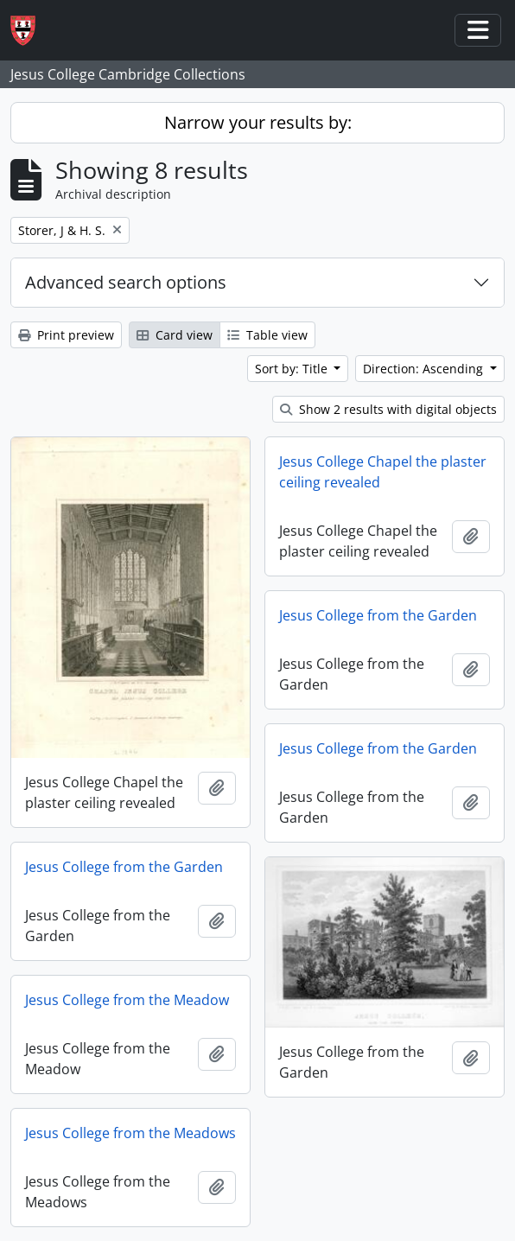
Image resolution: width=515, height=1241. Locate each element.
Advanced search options (125, 282)
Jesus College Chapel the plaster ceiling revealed (382, 472)
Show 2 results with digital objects (388, 409)
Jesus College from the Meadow (127, 999)
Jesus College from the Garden (378, 615)
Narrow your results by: (258, 122)
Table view (267, 335)
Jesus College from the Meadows (130, 1132)
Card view (175, 335)
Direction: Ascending (424, 368)
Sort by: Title (293, 368)
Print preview (66, 335)
